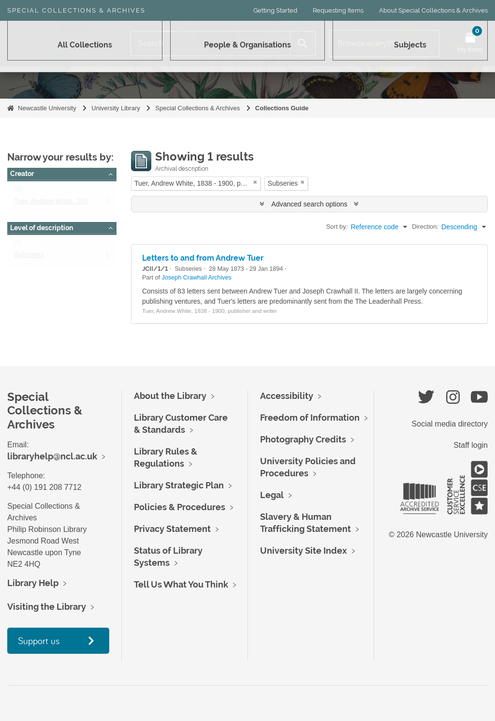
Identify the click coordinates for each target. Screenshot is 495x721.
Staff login (470, 445)
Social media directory (450, 424)
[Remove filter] (255, 182)
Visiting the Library (46, 607)
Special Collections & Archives (76, 10)
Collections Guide (282, 108)
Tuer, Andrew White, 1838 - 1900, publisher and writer (94, 203)
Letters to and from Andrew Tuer (202, 258)
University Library (115, 108)
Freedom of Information (310, 417)
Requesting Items (338, 10)
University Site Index (303, 550)
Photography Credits (303, 439)
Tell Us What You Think (181, 584)
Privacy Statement (172, 529)
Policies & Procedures (179, 507)
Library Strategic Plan (179, 485)
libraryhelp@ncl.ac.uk (52, 456)
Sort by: (337, 226)
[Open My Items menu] (470, 43)
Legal (272, 495)
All (18, 191)
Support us (38, 640)
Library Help (32, 583)
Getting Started (275, 10)
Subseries (29, 257)
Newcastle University (47, 108)
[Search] (211, 43)
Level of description (41, 228)
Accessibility (286, 396)
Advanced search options (309, 204)
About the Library (170, 396)
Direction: (425, 226)
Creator (22, 173)
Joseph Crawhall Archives (197, 277)
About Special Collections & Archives (433, 10)
